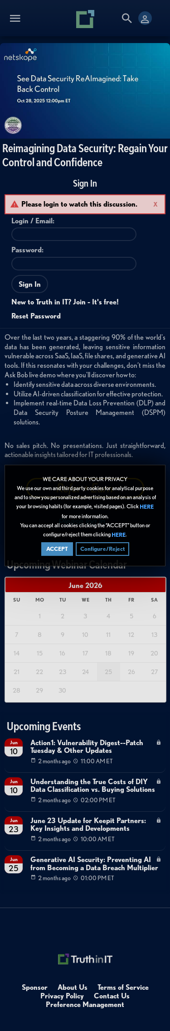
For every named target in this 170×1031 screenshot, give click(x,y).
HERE (147, 507)
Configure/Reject (102, 548)
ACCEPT (57, 548)
